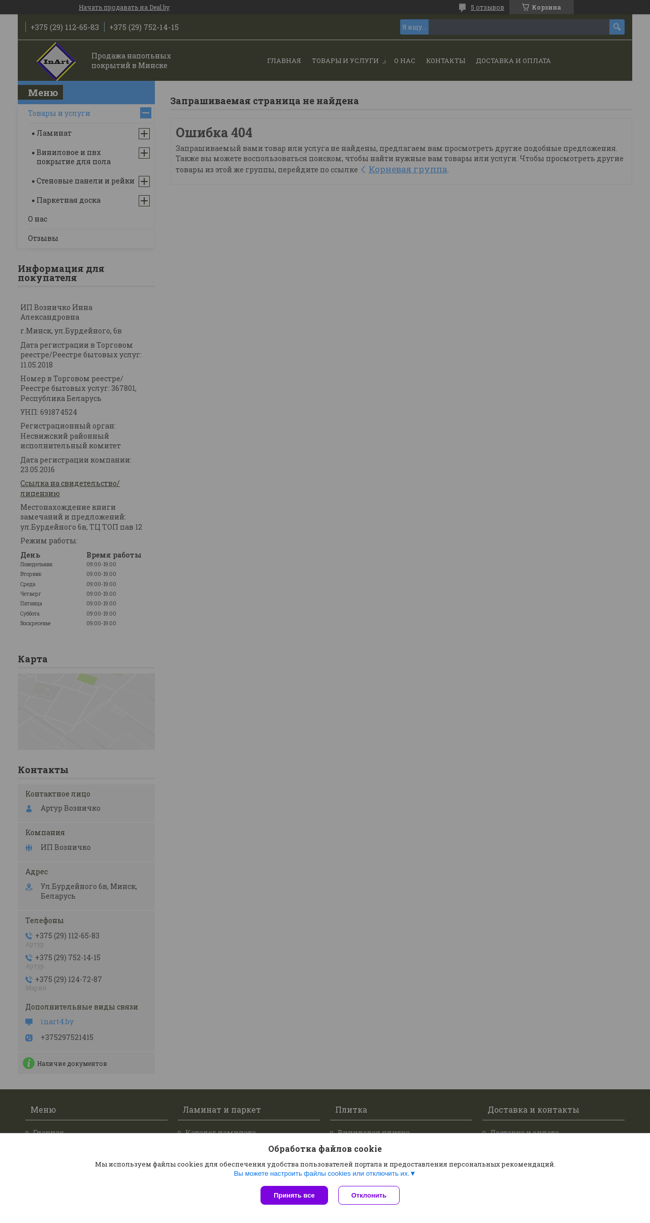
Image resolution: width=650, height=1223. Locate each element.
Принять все (294, 1195)
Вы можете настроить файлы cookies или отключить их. (321, 1173)
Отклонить (368, 1195)
